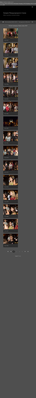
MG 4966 (6, 138)
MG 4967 (22, 124)
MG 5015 (6, 39)
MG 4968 (6, 124)
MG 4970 (6, 110)
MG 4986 (22, 68)
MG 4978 (6, 96)
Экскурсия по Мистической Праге (24, 22)
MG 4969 (22, 110)
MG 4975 (22, 96)
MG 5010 (22, 39)
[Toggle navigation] (32, 7)
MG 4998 (22, 54)
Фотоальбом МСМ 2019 (11, 22)
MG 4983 (6, 82)
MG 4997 (6, 68)
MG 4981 (22, 82)
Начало (3, 22)
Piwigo (19, 149)
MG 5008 (6, 54)
